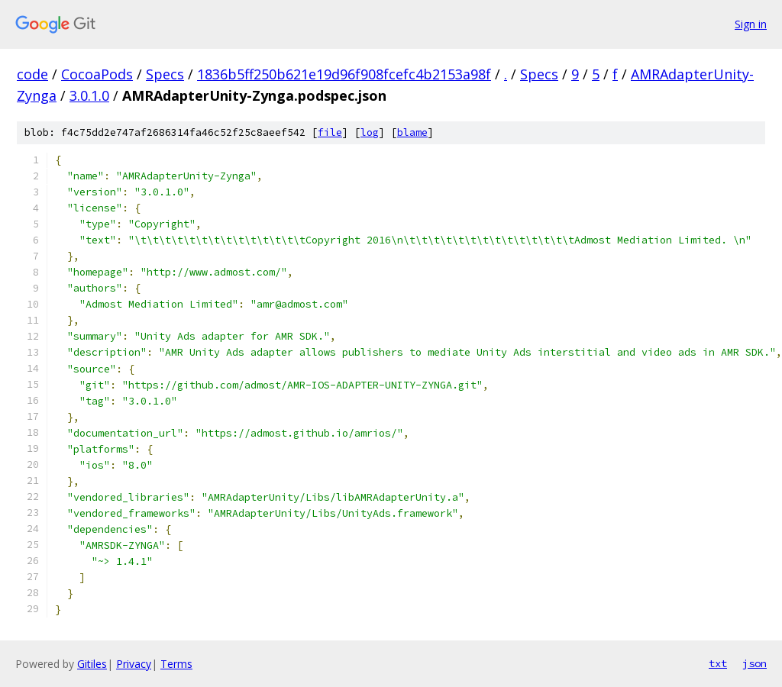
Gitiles (92, 663)
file (330, 132)
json (754, 663)
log (369, 132)
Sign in (751, 24)
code (32, 74)
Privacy (133, 663)
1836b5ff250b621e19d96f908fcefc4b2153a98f (344, 74)
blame (412, 132)
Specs (165, 74)
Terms (176, 663)
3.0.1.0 (89, 95)
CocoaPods (97, 74)
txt (718, 663)
